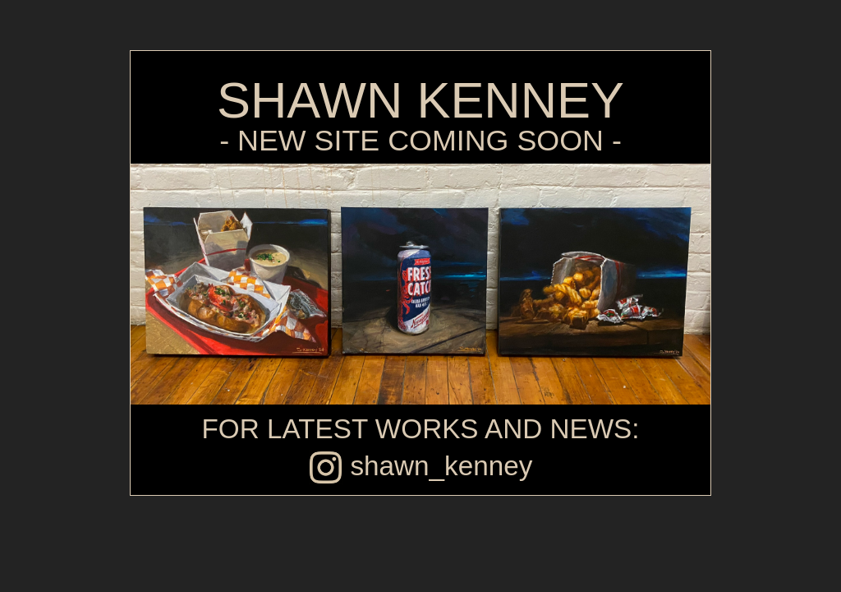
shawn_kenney (421, 466)
